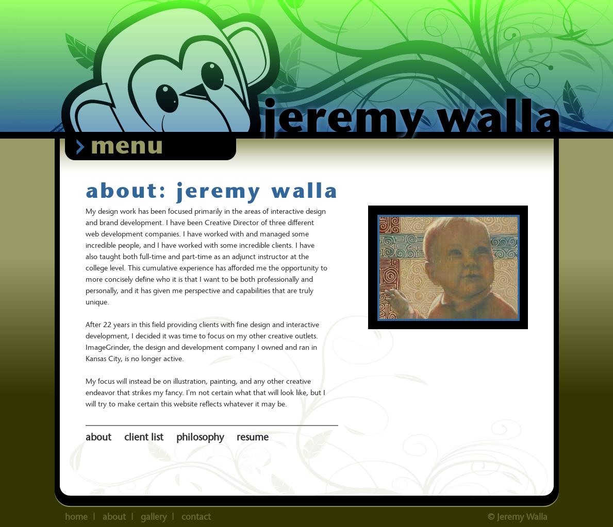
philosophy (201, 437)
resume (253, 437)
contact (196, 517)
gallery (154, 517)
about (100, 437)
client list (145, 437)
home (76, 517)
